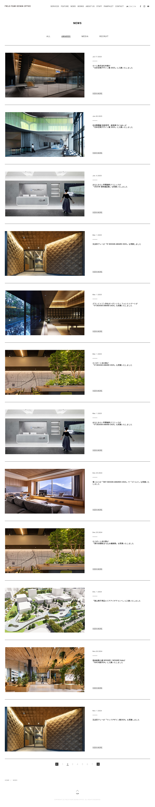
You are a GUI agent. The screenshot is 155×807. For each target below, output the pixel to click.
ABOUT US (90, 6)
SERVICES (54, 6)
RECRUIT (103, 36)
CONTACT (119, 6)
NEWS (73, 6)
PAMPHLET (108, 6)
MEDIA (85, 36)
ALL (48, 36)
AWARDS (66, 36)
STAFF (99, 6)
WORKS (81, 6)
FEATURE (65, 6)
